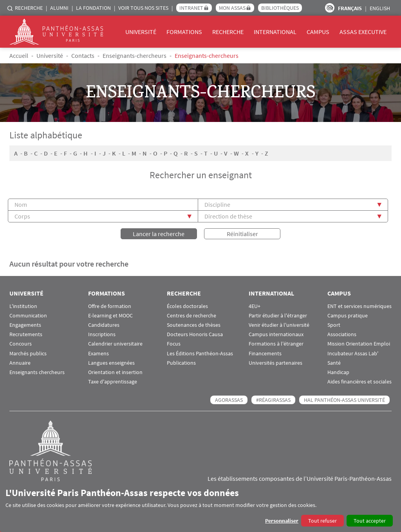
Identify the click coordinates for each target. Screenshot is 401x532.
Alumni (59, 7)
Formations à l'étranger (276, 343)
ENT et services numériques (359, 306)
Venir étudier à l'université (279, 325)
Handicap (338, 372)
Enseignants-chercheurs (134, 55)
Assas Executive (363, 32)
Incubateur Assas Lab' (352, 353)
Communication (28, 315)
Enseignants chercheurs (37, 372)
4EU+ (254, 306)
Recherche (29, 7)
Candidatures (103, 325)
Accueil (18, 55)
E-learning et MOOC (110, 315)
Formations (184, 32)
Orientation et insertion (115, 372)
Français (350, 8)
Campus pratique (347, 315)
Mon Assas (232, 8)
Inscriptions (102, 334)
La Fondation (93, 7)
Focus (174, 343)
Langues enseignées (111, 363)
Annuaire (20, 363)
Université (140, 32)
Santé (334, 363)
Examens (98, 353)
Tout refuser (322, 520)
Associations (341, 334)
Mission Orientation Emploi (358, 343)
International (275, 32)
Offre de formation (109, 306)
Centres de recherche (191, 315)
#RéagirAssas (273, 400)
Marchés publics (28, 353)
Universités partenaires (275, 363)
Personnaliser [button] (281, 520)
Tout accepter (370, 520)
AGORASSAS (229, 400)
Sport (333, 325)
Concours (20, 343)
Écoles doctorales (187, 306)
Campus (318, 32)
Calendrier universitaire (115, 343)
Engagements (25, 325)
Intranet (191, 8)
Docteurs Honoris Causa (195, 334)
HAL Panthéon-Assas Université (344, 400)
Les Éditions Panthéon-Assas (200, 353)
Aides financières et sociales (359, 381)
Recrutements (25, 334)
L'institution (23, 306)
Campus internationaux (276, 334)
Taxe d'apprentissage (112, 381)
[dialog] (200, 507)
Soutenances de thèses (193, 325)
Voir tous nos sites (143, 7)
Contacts (82, 55)
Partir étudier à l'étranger (278, 315)
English (380, 8)
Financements (265, 353)
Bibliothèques (280, 8)
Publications (181, 363)
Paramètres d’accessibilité (329, 8)
